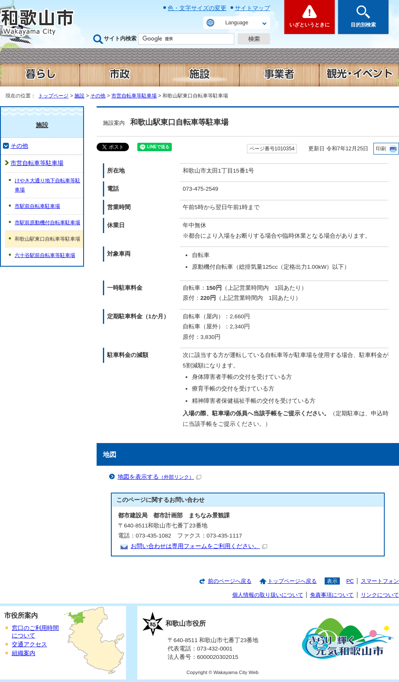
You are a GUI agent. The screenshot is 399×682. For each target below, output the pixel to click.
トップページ (53, 96)
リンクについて (380, 595)
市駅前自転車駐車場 (37, 206)
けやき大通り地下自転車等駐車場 (47, 185)
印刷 (381, 149)
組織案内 (23, 653)
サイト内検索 (120, 38)
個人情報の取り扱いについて (267, 595)
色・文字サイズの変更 (197, 8)
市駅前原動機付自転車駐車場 (47, 223)
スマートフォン (380, 581)
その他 (97, 96)
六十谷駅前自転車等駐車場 (45, 255)
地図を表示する (159, 477)
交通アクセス (29, 644)
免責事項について (332, 595)
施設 (79, 96)
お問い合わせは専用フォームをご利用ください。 (199, 546)
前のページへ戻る (230, 581)
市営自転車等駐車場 (134, 96)
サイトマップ (252, 8)
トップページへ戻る (292, 581)
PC (350, 581)
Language (237, 23)
